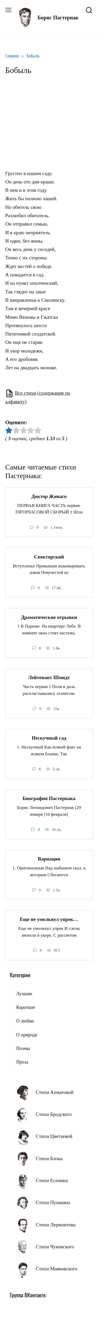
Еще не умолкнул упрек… (49, 919)
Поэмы (23, 1048)
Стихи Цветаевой (54, 1136)
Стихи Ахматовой (54, 1092)
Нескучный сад (49, 738)
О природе (26, 1034)
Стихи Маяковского (56, 1268)
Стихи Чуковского (55, 1246)
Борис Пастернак (57, 17)
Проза (22, 1062)
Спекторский (49, 556)
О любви (25, 1021)
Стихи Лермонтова (56, 1224)
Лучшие (24, 993)
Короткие (25, 1007)
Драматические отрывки (49, 617)
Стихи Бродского (54, 1114)
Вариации (49, 859)
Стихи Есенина (52, 1180)
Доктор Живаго (49, 496)
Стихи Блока (49, 1158)
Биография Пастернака (48, 798)
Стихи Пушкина (53, 1202)
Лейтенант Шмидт (49, 677)
